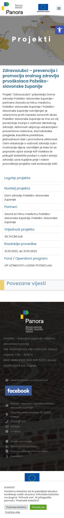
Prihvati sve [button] (38, 507)
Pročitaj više (12, 512)
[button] (59, 29)
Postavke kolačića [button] (16, 507)
